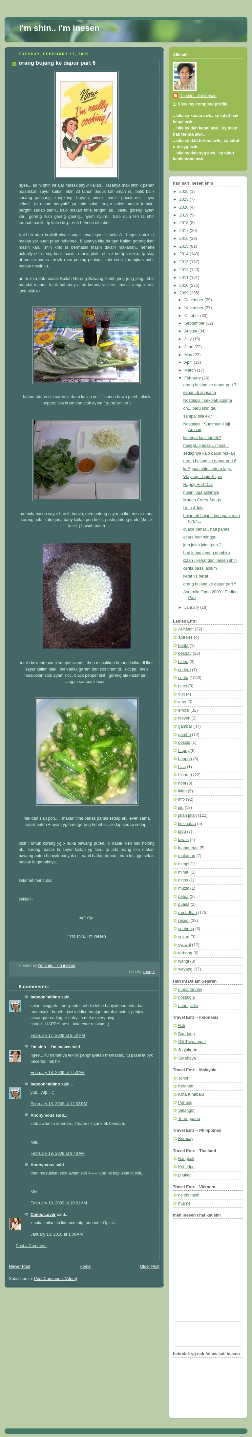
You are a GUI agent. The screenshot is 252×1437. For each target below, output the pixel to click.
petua (183, 896)
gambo (184, 734)
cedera (184, 670)
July (188, 339)
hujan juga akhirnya (201, 492)
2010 (184, 285)
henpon (185, 759)
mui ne (184, 1203)
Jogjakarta (187, 1050)
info (181, 799)
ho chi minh (188, 1195)
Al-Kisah (186, 629)
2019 (184, 215)
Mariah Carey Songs (202, 500)
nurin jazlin (188, 1005)
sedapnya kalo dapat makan (209, 453)
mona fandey (190, 989)
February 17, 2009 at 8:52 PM (58, 1035)
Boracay (185, 1138)
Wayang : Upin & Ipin (202, 476)
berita (183, 645)
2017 (184, 230)
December (194, 300)
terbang (185, 953)
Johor (183, 1078)
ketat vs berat (195, 576)
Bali (181, 1025)
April (189, 362)
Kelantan (186, 1086)
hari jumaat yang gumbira (206, 553)
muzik (183, 888)
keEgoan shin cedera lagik (207, 469)
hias (182, 766)
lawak (183, 839)
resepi (149, 971)
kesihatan (187, 823)
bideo (183, 661)
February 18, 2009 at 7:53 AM (58, 1072)
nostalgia (186, 997)
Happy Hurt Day (198, 484)
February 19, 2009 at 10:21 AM (59, 1203)
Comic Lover (43, 1214)
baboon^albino (45, 997)
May (188, 355)
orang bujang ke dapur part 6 (210, 461)
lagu (182, 831)
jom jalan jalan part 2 (202, 545)
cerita (183, 677)
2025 (184, 191)
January (192, 607)
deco (182, 686)
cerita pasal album (200, 568)
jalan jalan (187, 815)
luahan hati (188, 848)
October (192, 315)
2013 (184, 262)
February (193, 378)
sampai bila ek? (197, 416)
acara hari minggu (200, 537)
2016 (184, 238)
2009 (184, 293)
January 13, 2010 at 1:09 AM (57, 1234)
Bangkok (186, 1158)
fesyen (184, 718)
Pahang (185, 1102)
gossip (184, 742)
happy (183, 750)
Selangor (186, 1110)
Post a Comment (31, 1245)
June (189, 347)
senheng (186, 928)
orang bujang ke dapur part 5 (210, 584)
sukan (183, 937)
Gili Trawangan (192, 1041)
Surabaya (187, 1058)
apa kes (185, 637)
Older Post (149, 1266)
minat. (183, 872)
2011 (184, 277)
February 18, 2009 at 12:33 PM (59, 1104)
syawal (184, 945)
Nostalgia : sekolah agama (207, 400)
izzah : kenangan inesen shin (210, 560)
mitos (183, 880)
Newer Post (19, 1266)
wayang (185, 969)
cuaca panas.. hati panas (206, 529)
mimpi (183, 864)
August (191, 331)
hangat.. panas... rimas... (206, 445)
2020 (184, 207)
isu (180, 807)
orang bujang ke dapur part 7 (210, 385)
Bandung (186, 1034)
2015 (184, 246)
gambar (185, 726)
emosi (183, 710)
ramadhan (187, 912)
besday (185, 653)
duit (181, 694)
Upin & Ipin (193, 508)
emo (182, 702)
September (195, 323)
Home (85, 1266)
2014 (184, 254)
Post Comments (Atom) (55, 1278)
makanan (186, 856)
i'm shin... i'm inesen (51, 1047)
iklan (182, 791)
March (190, 370)
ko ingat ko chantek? (202, 437)
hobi (182, 783)
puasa (183, 904)
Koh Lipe (186, 1167)
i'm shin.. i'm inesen (59, 28)
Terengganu (189, 1118)
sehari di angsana (199, 392)
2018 (184, 222)
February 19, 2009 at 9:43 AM (58, 1153)
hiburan (185, 775)
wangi (183, 961)
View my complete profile (202, 104)
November (194, 308)
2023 (184, 199)
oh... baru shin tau (200, 408)
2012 (184, 269)
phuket (184, 1175)
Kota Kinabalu (191, 1094)
